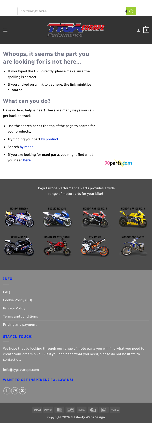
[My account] (138, 30)
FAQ (53, 3)
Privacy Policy (14, 308)
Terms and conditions (20, 317)
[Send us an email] (98, 3)
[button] (5, 30)
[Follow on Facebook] (89, 3)
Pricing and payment (72, 3)
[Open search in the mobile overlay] (76, 11)
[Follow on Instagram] (93, 3)
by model (27, 147)
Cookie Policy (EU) (17, 300)
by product (49, 139)
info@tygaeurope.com (21, 370)
